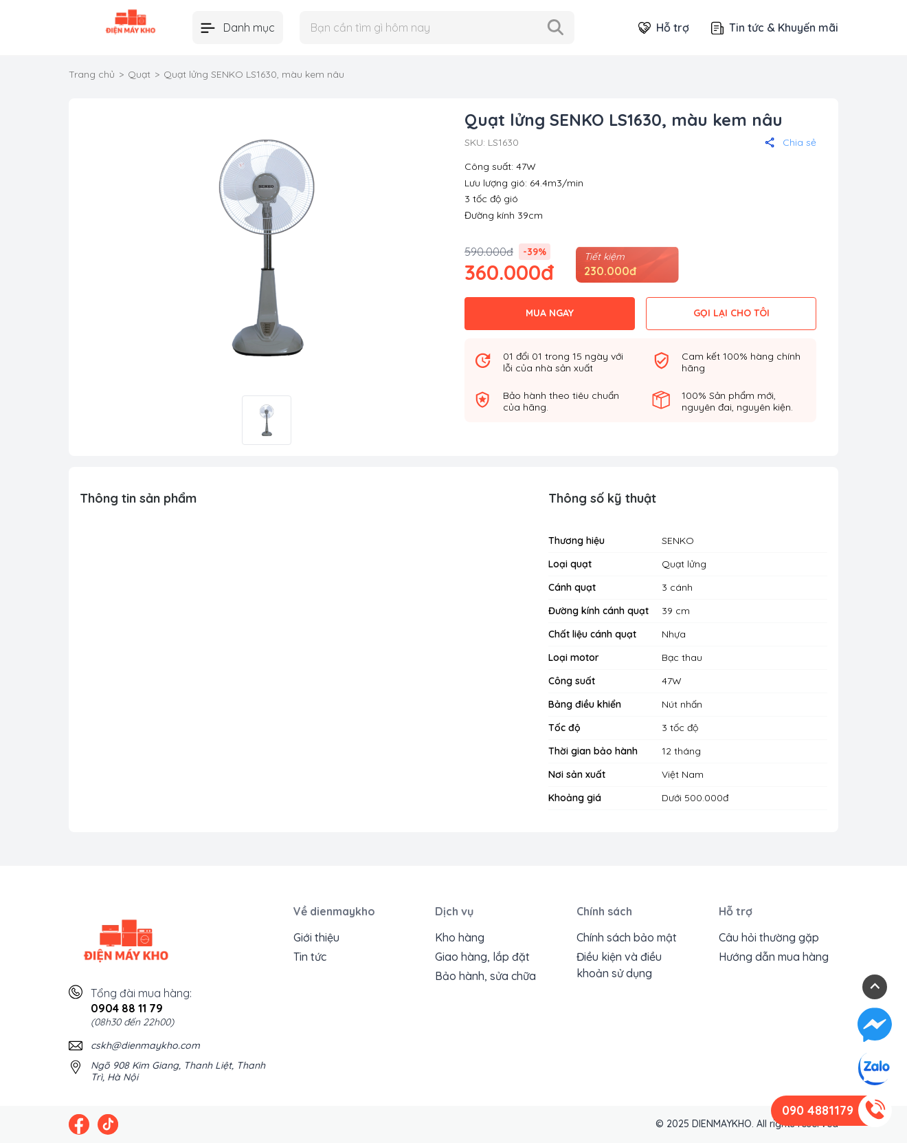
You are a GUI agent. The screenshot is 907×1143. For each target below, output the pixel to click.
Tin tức (309, 957)
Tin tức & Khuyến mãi (774, 27)
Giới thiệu (316, 937)
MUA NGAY (550, 313)
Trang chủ (92, 74)
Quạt (139, 74)
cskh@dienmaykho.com (145, 1045)
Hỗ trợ (663, 27)
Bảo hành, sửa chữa (485, 976)
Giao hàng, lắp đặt (482, 957)
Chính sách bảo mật (626, 937)
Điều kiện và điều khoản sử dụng (619, 965)
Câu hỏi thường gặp (769, 937)
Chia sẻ (790, 142)
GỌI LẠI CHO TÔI (731, 313)
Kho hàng (459, 937)
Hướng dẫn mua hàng (774, 957)
